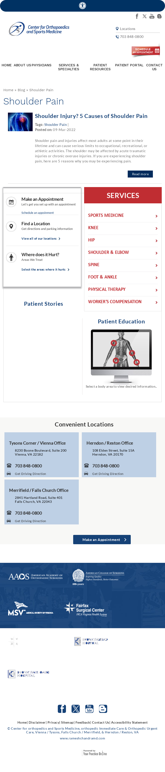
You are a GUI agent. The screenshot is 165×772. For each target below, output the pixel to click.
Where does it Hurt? (40, 254)
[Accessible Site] (82, 5)
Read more (140, 174)
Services (123, 195)
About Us (22, 65)
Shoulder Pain (55, 124)
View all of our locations (39, 238)
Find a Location (35, 223)
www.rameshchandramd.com (82, 738)
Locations (127, 29)
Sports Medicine (106, 216)
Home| (22, 722)
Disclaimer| (38, 722)
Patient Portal (129, 65)
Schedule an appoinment (37, 213)
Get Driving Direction (30, 474)
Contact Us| (101, 722)
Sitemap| (68, 722)
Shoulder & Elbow (108, 253)
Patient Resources (100, 67)
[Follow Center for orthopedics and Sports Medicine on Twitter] (76, 709)
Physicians (42, 65)
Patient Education (121, 321)
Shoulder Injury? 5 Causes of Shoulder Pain (91, 115)
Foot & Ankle (102, 277)
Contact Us (154, 67)
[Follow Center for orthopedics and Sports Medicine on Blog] (159, 16)
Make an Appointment (42, 199)
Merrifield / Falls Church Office (38, 490)
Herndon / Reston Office (109, 443)
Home (6, 65)
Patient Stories (43, 303)
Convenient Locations (84, 424)
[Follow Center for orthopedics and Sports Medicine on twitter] (144, 16)
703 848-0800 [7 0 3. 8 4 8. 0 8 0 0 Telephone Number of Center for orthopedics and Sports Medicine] (131, 37)
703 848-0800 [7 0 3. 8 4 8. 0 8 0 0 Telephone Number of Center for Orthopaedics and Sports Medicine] (28, 465)
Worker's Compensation (114, 302)
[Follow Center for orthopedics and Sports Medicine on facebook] (137, 16)
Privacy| (54, 722)
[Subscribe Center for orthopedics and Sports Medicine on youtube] (152, 16)
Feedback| (83, 722)
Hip (91, 240)
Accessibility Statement (129, 722)
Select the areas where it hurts (43, 269)
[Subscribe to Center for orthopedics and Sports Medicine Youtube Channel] (89, 709)
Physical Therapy (106, 290)
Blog (21, 90)
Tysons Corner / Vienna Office (37, 443)
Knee (93, 228)
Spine (93, 265)
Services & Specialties (68, 67)
